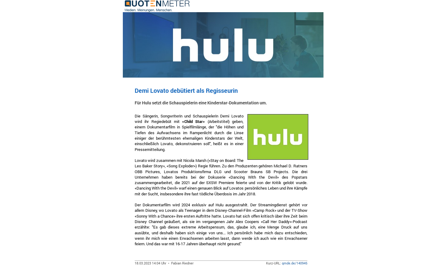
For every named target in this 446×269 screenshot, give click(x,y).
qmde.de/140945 (294, 263)
